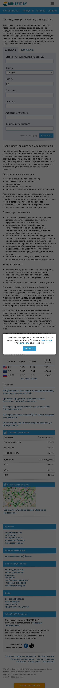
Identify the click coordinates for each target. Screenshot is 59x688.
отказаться (46, 340)
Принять (29, 348)
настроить (24, 343)
